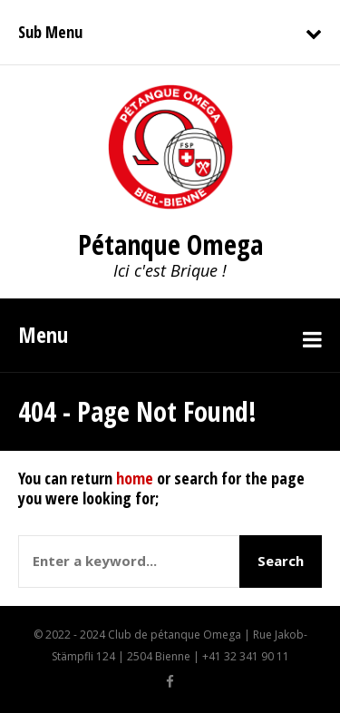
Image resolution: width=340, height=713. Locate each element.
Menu (43, 334)
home (134, 478)
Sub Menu (50, 32)
